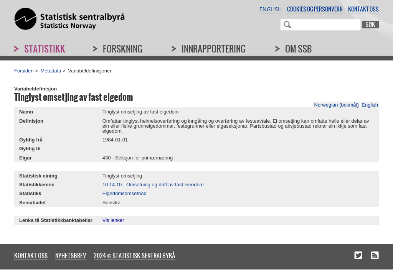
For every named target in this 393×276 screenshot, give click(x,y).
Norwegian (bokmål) (336, 105)
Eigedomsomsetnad (124, 193)
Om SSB (298, 49)
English (270, 9)
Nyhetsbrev (70, 255)
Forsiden (24, 71)
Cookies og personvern (315, 9)
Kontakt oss (363, 9)
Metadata (50, 71)
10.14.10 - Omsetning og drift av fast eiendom (153, 184)
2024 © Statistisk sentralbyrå (134, 255)
